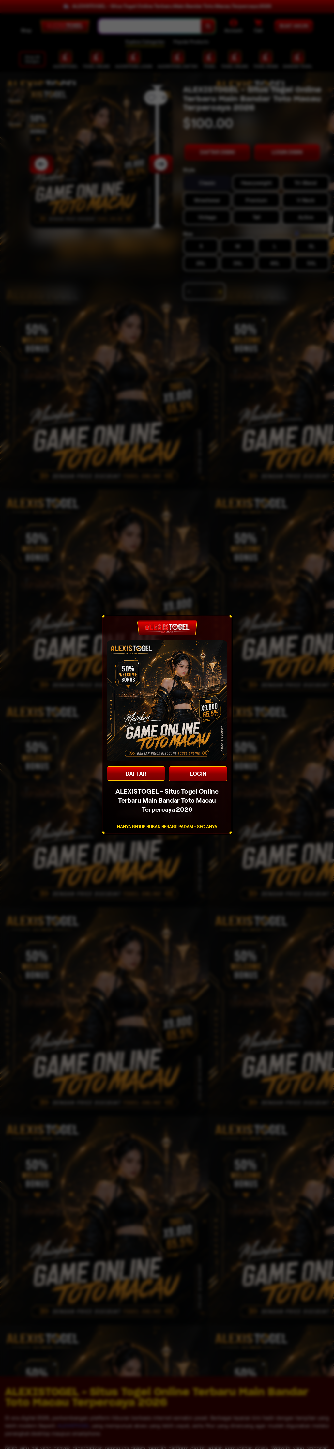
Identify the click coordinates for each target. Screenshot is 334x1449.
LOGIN (198, 774)
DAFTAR (136, 774)
